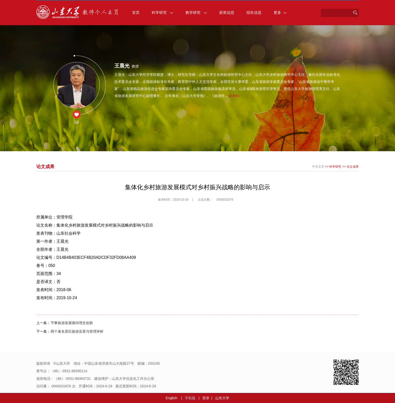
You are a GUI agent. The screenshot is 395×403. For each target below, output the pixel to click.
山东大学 (222, 398)
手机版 (190, 398)
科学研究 (162, 12)
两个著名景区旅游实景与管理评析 (77, 331)
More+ (233, 96)
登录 (205, 398)
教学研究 (196, 12)
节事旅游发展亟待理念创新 (72, 323)
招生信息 (253, 12)
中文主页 (318, 166)
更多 (280, 12)
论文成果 (353, 166)
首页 (136, 12)
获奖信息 (226, 12)
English (171, 398)
